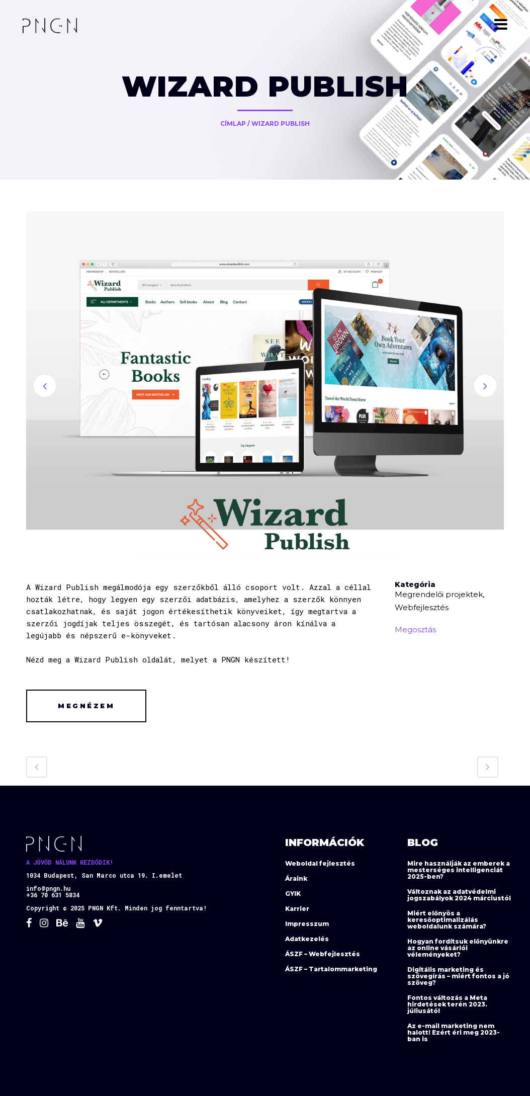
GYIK (293, 893)
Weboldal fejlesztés (320, 863)
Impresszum (307, 923)
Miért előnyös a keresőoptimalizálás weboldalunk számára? (446, 920)
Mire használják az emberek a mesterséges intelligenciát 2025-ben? (458, 870)
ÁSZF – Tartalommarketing (331, 969)
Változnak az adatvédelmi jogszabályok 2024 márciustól (459, 894)
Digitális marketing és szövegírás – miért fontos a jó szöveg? (458, 976)
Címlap (233, 123)
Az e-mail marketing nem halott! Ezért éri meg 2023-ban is (453, 1032)
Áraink (296, 878)
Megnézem (86, 706)
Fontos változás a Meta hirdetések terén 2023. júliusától (447, 1004)
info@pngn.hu (48, 888)
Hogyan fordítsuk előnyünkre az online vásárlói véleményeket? (457, 948)
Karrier (297, 908)
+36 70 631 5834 (52, 895)
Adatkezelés (307, 939)
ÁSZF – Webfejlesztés (322, 954)
